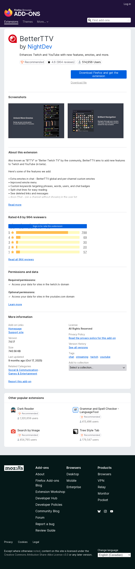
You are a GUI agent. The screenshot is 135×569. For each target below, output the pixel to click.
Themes (27, 21)
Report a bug (44, 524)
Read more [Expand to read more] (14, 204)
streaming (82, 356)
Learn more (15, 304)
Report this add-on (19, 381)
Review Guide (45, 530)
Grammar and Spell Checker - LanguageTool (99, 410)
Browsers (104, 474)
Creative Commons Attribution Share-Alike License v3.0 (36, 554)
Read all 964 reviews (21, 259)
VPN (101, 480)
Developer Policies (48, 504)
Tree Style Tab (89, 430)
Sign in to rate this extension (48, 226)
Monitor (103, 493)
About (39, 474)
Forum (39, 517)
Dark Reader (25, 408)
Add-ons (42, 467)
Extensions (11, 21)
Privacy (8, 541)
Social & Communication (23, 369)
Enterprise (73, 487)
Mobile (71, 480)
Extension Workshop (50, 492)
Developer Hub (46, 498)
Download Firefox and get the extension (98, 74)
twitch (94, 356)
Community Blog (47, 511)
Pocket (103, 500)
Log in (127, 3)
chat (71, 356)
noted (36, 550)
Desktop (72, 474)
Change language (108, 550)
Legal (36, 541)
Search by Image (28, 430)
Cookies (23, 541)
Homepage (15, 328)
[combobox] (109, 20)
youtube (105, 356)
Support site (16, 332)
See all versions (78, 347)
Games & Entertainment (22, 373)
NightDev (40, 46)
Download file (79, 82)
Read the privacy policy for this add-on (92, 338)
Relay (102, 487)
